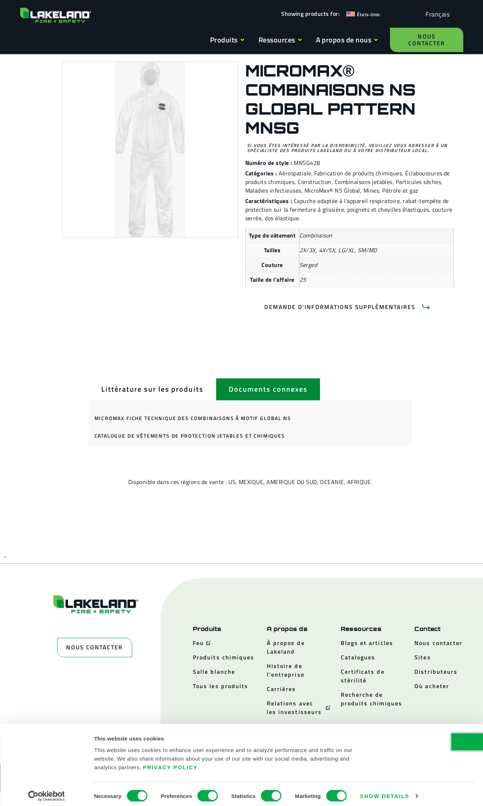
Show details (384, 792)
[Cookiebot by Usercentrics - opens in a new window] (46, 792)
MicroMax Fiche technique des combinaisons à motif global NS (192, 418)
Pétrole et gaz (400, 190)
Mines (371, 190)
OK (423, 737)
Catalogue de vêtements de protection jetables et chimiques (189, 435)
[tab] (152, 389)
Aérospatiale (295, 173)
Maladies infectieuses (273, 190)
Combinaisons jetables (364, 182)
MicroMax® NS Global (332, 190)
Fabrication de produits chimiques (358, 173)
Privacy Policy (170, 763)
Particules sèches (418, 182)
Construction (314, 182)
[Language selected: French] (436, 13)
